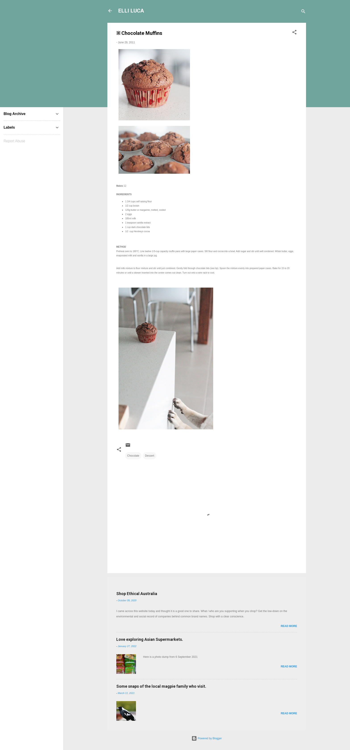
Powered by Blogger (207, 738)
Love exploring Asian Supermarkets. (149, 639)
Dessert (149, 455)
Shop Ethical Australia (136, 593)
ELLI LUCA (131, 11)
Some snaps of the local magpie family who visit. (161, 686)
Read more (289, 626)
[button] (294, 33)
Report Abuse (14, 141)
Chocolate (133, 455)
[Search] (303, 12)
